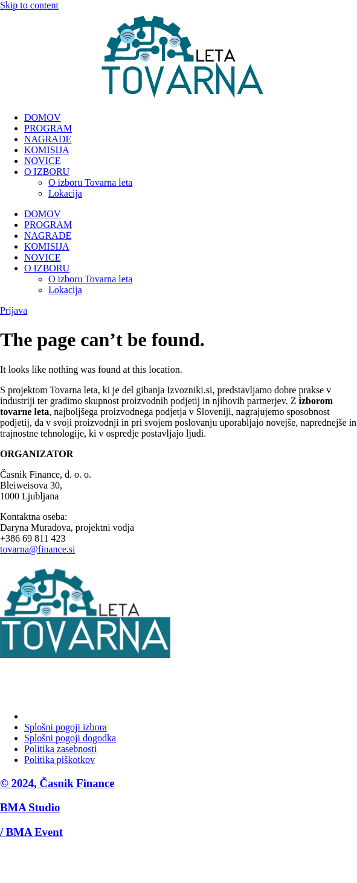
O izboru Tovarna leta (90, 182)
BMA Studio (30, 807)
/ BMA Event (31, 832)
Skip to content (29, 5)
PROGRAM (48, 128)
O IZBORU (46, 171)
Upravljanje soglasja (63, 716)
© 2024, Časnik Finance (57, 783)
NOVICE (42, 161)
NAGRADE (47, 139)
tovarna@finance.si (37, 549)
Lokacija (65, 193)
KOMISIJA (46, 150)
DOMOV (42, 117)
